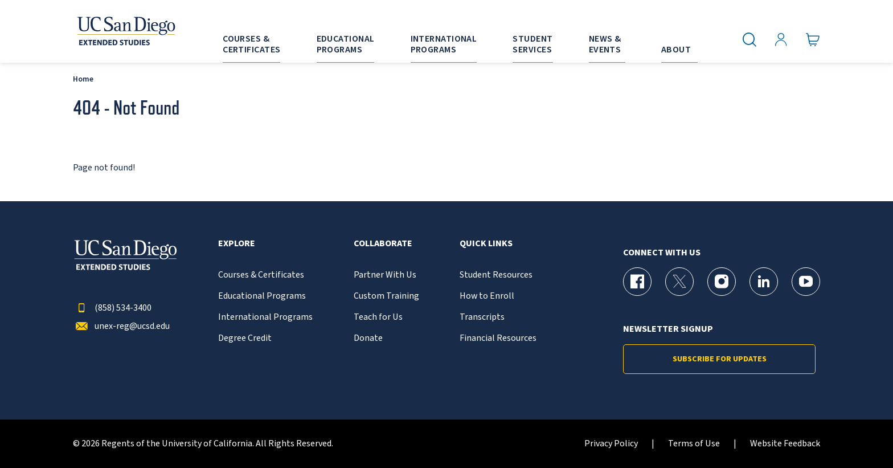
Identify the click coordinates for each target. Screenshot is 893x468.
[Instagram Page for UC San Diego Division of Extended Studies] (721, 281)
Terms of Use (694, 444)
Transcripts (482, 317)
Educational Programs (262, 296)
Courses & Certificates (261, 275)
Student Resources (496, 275)
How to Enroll (487, 296)
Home (83, 79)
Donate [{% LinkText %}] (368, 338)
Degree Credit (245, 338)
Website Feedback (785, 444)
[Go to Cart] (813, 40)
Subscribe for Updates (720, 359)
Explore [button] (236, 244)
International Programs (265, 317)
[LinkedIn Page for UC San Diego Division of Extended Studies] (763, 281)
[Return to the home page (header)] (125, 31)
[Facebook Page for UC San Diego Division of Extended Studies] (637, 281)
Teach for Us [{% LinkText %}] (378, 317)
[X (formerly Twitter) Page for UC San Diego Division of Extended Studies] (679, 281)
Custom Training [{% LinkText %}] (386, 296)
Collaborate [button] (383, 244)
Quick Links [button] (486, 244)
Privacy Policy (611, 444)
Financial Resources (498, 338)
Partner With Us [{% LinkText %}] (385, 275)
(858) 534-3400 (112, 308)
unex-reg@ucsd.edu (121, 326)
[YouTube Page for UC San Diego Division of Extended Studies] (806, 281)
